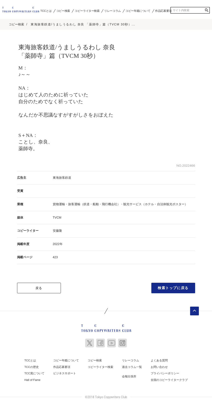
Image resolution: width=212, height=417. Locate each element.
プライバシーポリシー (165, 373)
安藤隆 (57, 230)
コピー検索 (63, 10)
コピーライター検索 (87, 10)
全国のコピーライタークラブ (169, 380)
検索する (206, 10)
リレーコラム (112, 10)
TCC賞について (34, 373)
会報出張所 (129, 376)
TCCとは (45, 10)
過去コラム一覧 (132, 367)
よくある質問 (159, 360)
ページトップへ (194, 311)
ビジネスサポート (64, 373)
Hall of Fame (32, 380)
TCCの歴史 (31, 367)
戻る (38, 288)
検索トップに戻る (173, 288)
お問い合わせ (159, 367)
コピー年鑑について (137, 10)
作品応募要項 (163, 10)
